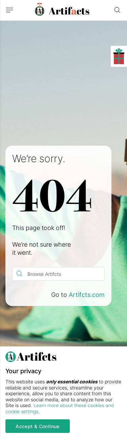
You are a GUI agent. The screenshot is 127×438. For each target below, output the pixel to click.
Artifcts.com (87, 294)
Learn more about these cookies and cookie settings (59, 408)
